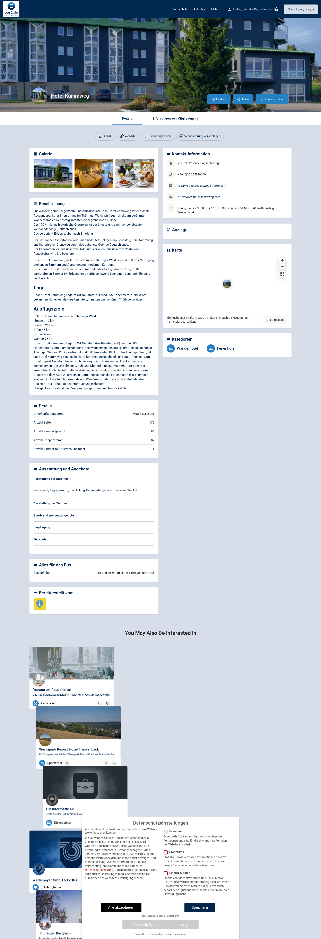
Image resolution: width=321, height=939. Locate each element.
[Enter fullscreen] (282, 274)
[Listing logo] (39, 96)
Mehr (214, 9)
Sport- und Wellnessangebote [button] (54, 515)
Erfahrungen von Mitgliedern (176, 119)
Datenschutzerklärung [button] (162, 934)
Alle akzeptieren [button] (121, 907)
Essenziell (175, 831)
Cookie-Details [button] (142, 934)
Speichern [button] (200, 907)
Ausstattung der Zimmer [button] (50, 503)
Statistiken (175, 852)
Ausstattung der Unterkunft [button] (52, 478)
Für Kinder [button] (41, 539)
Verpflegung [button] (42, 527)
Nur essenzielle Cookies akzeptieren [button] (160, 916)
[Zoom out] (282, 266)
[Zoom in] (282, 260)
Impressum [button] (180, 934)
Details (127, 118)
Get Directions (275, 319)
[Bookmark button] (107, 703)
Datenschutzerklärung (99, 869)
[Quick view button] (99, 703)
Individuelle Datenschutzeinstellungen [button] (160, 925)
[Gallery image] (53, 173)
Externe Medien (178, 873)
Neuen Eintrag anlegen (301, 9)
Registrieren (262, 9)
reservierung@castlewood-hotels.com (202, 185)
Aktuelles (199, 9)
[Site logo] (11, 8)
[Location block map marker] (227, 284)
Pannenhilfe (180, 9)
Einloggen (240, 9)
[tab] (94, 479)
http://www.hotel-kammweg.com (199, 197)
